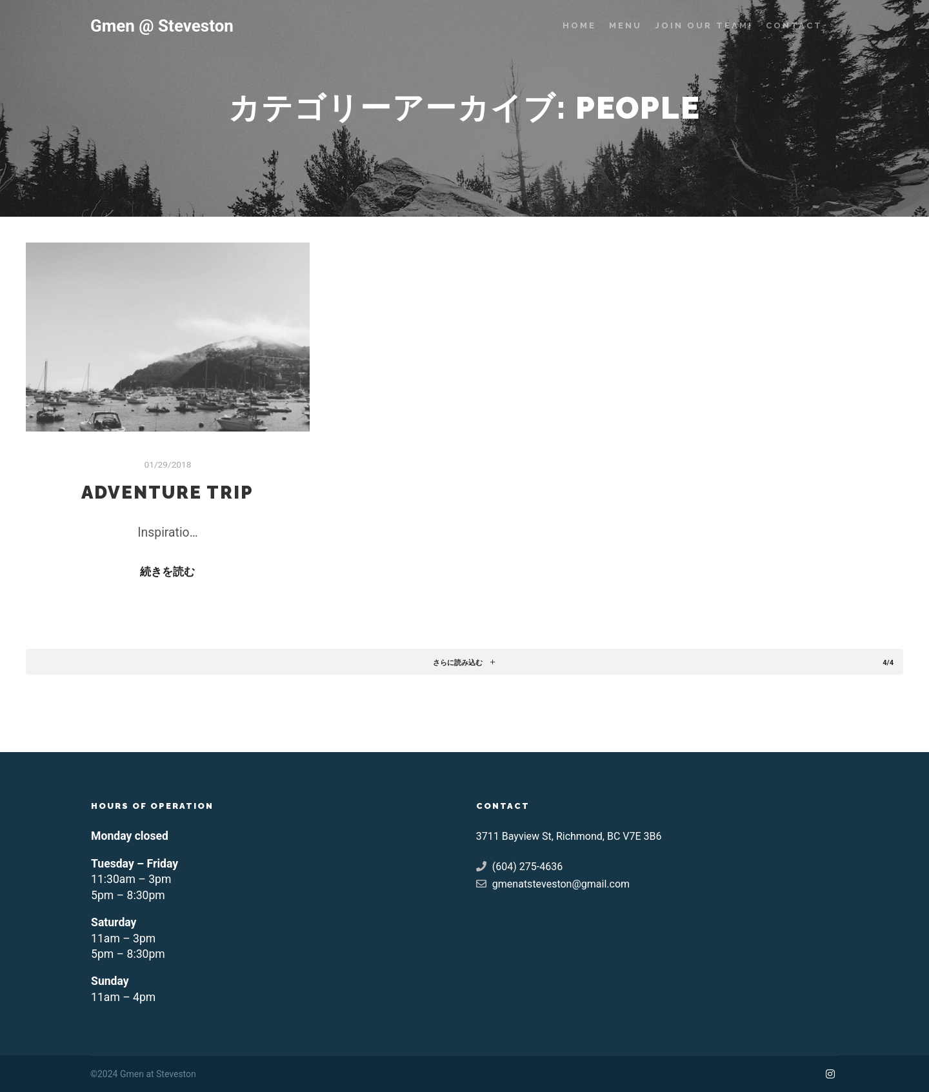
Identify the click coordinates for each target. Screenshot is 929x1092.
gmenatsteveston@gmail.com (553, 883)
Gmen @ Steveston (154, 25)
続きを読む (167, 571)
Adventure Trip (167, 492)
